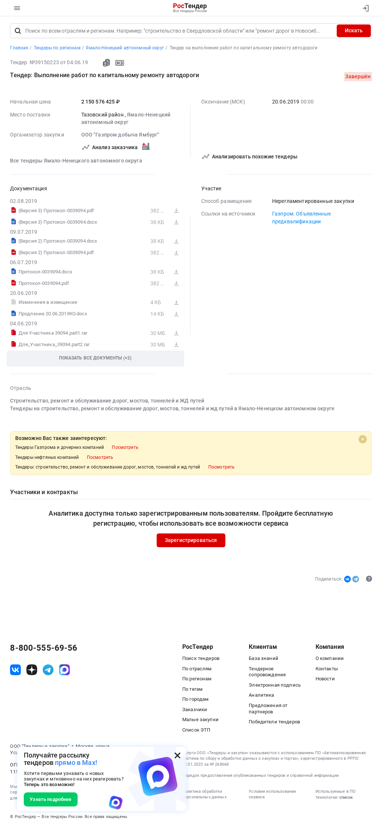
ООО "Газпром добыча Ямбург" (120, 135)
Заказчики (194, 709)
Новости (325, 679)
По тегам (192, 689)
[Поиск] (17, 31)
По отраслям (197, 668)
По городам (195, 699)
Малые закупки (200, 720)
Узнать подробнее (50, 799)
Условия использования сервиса (272, 794)
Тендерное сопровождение (267, 672)
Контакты (327, 668)
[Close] (363, 439)
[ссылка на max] (64, 670)
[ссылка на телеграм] (48, 670)
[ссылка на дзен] (31, 670)
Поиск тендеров (200, 658)
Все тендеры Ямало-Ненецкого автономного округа (76, 161)
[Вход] (364, 8)
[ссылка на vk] (15, 670)
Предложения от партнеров (268, 708)
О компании (330, 658)
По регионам (197, 679)
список (346, 797)
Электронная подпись (275, 685)
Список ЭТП (196, 730)
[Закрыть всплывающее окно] (177, 755)
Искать (354, 31)
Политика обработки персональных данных (204, 794)
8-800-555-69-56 (43, 648)
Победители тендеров (274, 721)
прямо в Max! (76, 762)
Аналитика (261, 695)
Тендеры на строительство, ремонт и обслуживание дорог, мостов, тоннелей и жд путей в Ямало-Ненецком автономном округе (172, 408)
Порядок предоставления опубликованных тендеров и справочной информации (260, 775)
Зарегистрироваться (191, 540)
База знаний (263, 658)
